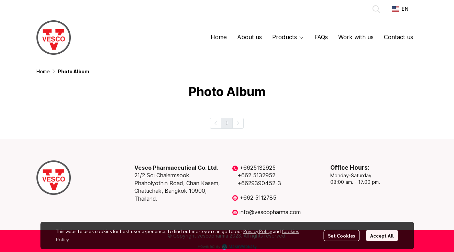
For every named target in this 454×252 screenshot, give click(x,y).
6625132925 (259, 167)
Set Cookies (341, 235)
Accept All (382, 235)
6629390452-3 (261, 183)
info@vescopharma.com (270, 212)
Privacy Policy (257, 231)
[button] (376, 9)
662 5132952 (258, 175)
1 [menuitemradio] (226, 123)
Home (43, 71)
